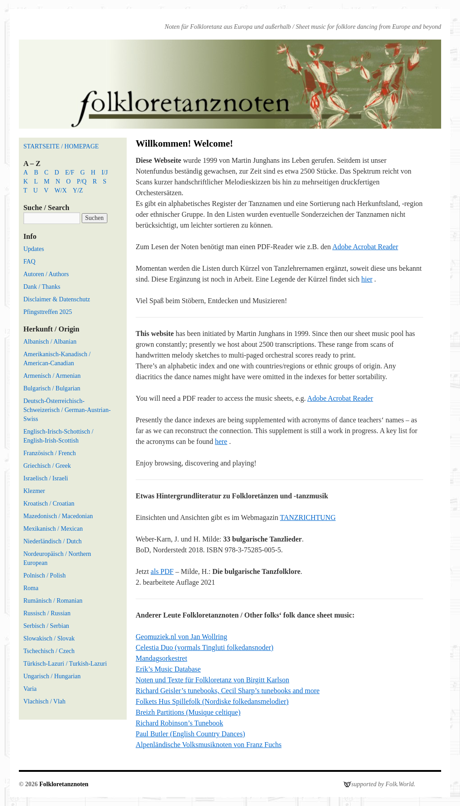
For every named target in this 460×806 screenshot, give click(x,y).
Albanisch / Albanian (49, 341)
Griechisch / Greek (47, 465)
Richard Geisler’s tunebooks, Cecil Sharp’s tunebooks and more (227, 690)
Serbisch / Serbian (46, 625)
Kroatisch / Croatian (49, 503)
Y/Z (78, 190)
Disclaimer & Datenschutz (56, 299)
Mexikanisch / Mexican (53, 528)
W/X (60, 190)
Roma (30, 588)
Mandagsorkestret (161, 658)
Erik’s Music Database (168, 669)
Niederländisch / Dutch (52, 541)
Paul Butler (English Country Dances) (190, 734)
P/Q (82, 181)
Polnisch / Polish (44, 575)
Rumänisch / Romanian (52, 600)
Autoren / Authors (46, 274)
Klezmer (34, 491)
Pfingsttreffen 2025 (47, 312)
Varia (30, 688)
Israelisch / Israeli (45, 478)
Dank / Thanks (41, 286)
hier (366, 279)
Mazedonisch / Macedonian (58, 516)
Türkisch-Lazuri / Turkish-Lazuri (65, 663)
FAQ (29, 261)
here (221, 441)
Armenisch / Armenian (52, 375)
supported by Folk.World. (383, 784)
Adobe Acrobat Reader (365, 247)
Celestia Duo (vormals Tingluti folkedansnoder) (205, 647)
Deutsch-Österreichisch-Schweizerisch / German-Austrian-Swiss (67, 410)
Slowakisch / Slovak (49, 638)
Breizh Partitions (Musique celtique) (188, 712)
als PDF (161, 571)
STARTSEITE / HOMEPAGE (61, 146)
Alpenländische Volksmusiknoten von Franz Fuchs (209, 744)
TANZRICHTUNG (308, 517)
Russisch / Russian (47, 613)
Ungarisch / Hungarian (52, 676)
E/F (69, 172)
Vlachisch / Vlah (44, 701)
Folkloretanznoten (63, 784)
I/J (105, 172)
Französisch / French (49, 453)
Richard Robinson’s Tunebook (179, 723)
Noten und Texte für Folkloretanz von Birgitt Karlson (212, 680)
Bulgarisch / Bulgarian (51, 388)
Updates (33, 249)
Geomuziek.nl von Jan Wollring (181, 636)
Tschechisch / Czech (49, 651)
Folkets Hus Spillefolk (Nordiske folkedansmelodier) (212, 701)
